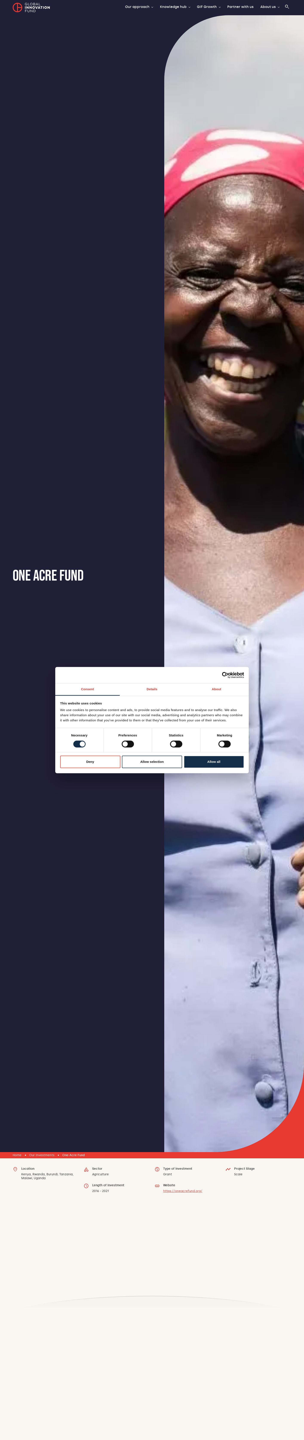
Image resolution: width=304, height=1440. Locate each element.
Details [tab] (152, 689)
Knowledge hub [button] (173, 7)
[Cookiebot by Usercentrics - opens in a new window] (225, 675)
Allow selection (152, 762)
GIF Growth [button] (207, 7)
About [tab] (216, 689)
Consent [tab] (87, 689)
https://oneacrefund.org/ (182, 1191)
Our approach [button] (137, 7)
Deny (90, 762)
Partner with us (240, 7)
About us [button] (268, 7)
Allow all (213, 762)
